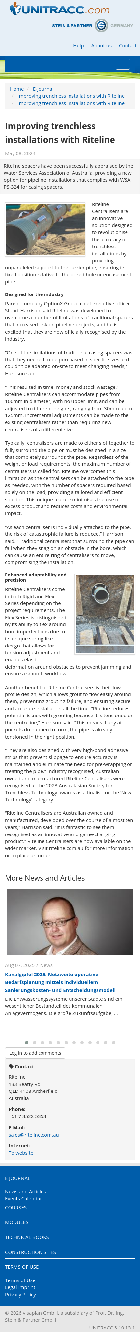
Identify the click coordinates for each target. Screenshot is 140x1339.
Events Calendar (23, 1198)
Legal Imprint (20, 1287)
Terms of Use (22, 1266)
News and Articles (25, 1191)
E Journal (17, 1178)
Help (78, 45)
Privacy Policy (20, 1294)
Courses (16, 1207)
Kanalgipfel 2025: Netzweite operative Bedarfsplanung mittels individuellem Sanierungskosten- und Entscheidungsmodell (60, 982)
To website (21, 1152)
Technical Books (27, 1237)
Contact (128, 45)
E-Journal (43, 88)
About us (101, 45)
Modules (16, 1222)
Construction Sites (30, 1252)
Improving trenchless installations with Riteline (71, 95)
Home (17, 88)
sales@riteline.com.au (34, 1134)
